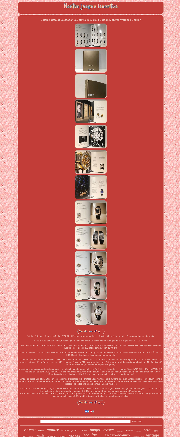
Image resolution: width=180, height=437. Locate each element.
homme (65, 430)
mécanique (120, 431)
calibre (41, 430)
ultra (156, 431)
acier (147, 430)
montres (130, 430)
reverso (30, 429)
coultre (83, 430)
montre (53, 429)
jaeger (95, 429)
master (108, 430)
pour (74, 430)
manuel (138, 431)
